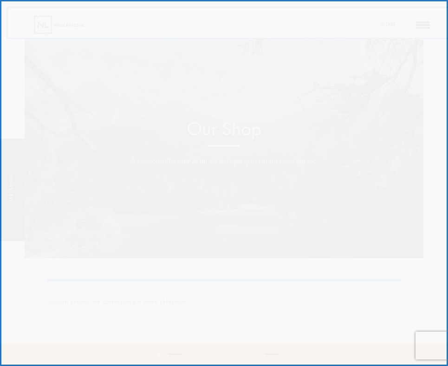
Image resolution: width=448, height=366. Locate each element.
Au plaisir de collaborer (324, 354)
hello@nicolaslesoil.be (226, 354)
